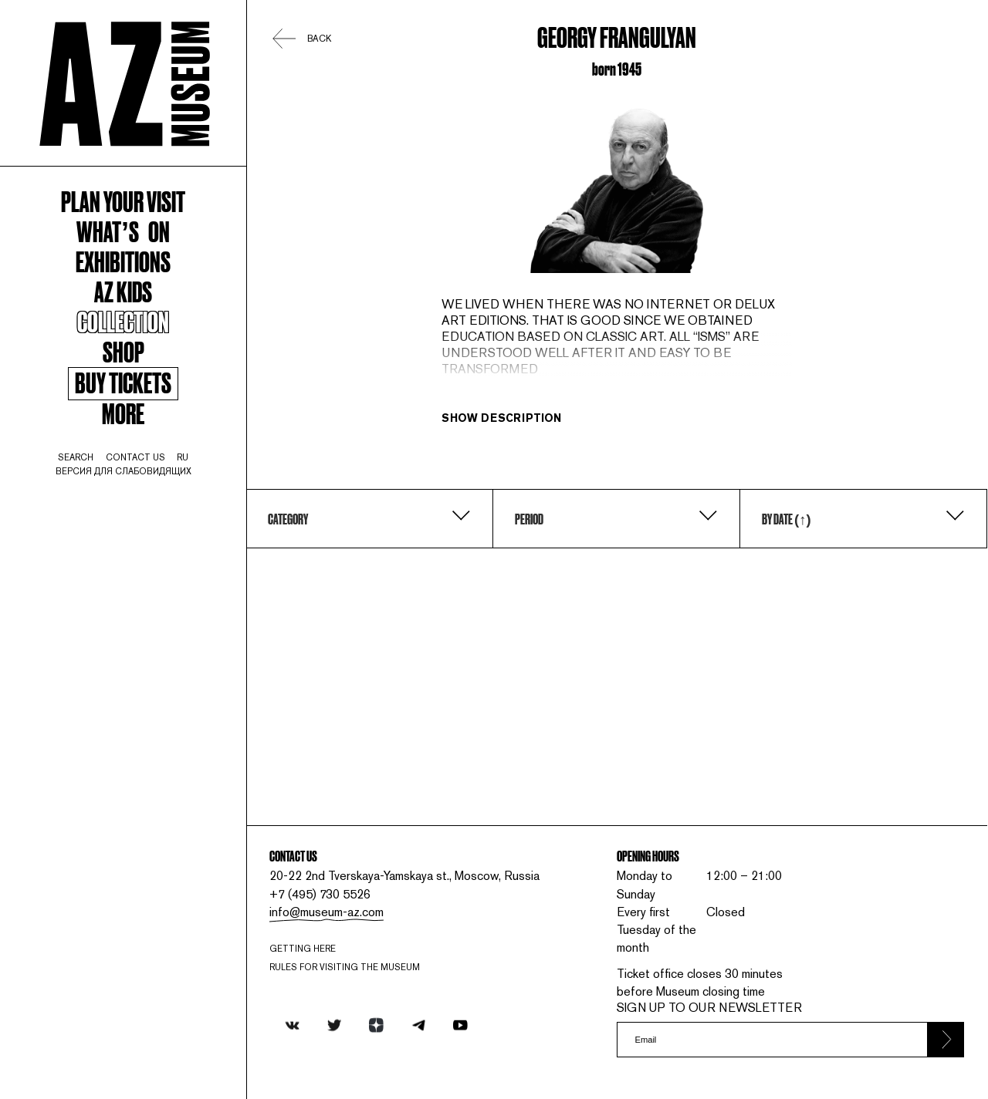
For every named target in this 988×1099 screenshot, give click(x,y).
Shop (123, 351)
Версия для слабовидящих (123, 471)
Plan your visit (123, 200)
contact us (135, 457)
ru (182, 457)
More (123, 412)
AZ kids (123, 291)
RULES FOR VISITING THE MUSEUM (344, 967)
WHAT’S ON (123, 230)
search (75, 457)
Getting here (302, 948)
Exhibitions (123, 261)
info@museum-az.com (326, 912)
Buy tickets (123, 383)
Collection (123, 321)
